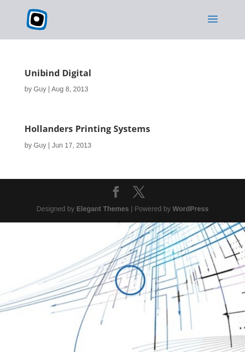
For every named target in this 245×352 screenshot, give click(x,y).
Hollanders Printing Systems (87, 128)
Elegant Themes (102, 209)
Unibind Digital (57, 73)
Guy (40, 89)
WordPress (191, 209)
